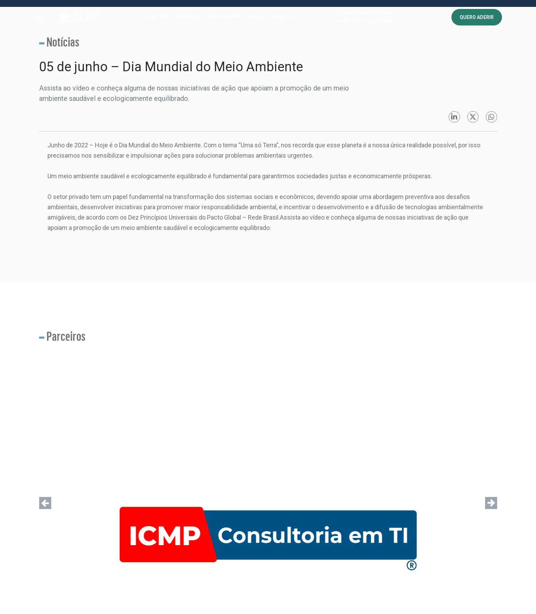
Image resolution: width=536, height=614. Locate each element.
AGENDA (255, 17)
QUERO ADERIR (477, 17)
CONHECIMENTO (224, 17)
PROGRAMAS (188, 17)
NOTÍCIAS (280, 17)
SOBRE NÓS (157, 17)
